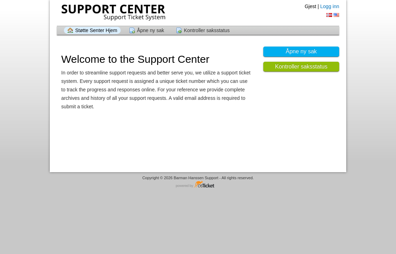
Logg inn (329, 6)
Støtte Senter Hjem (96, 30)
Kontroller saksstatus (207, 30)
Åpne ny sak (150, 30)
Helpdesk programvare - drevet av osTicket (198, 185)
